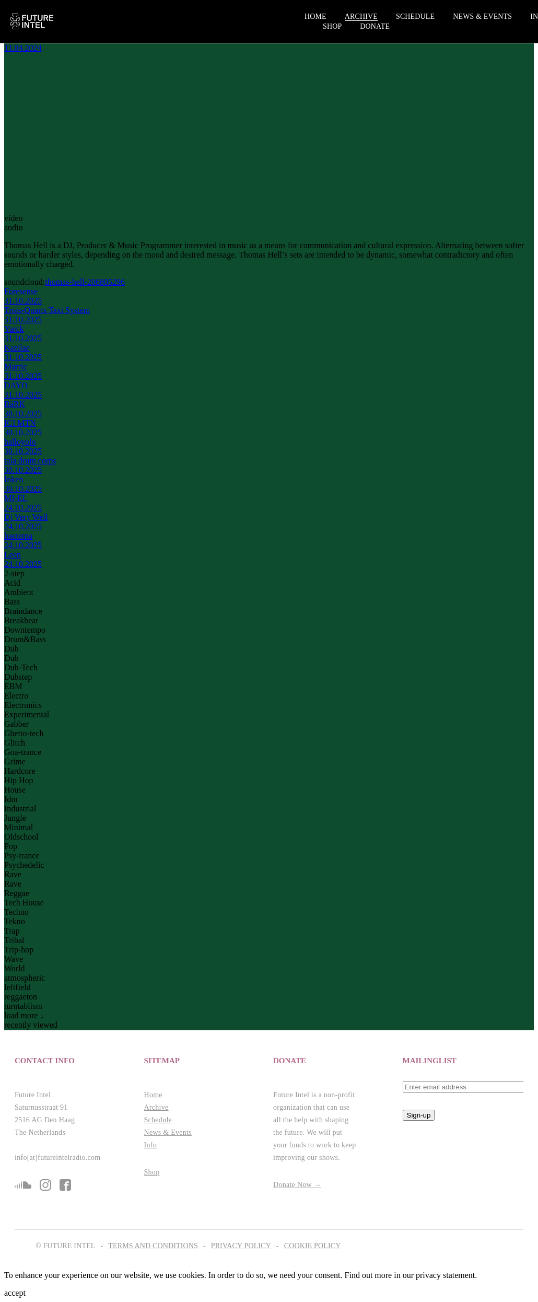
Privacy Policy (241, 1246)
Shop (332, 26)
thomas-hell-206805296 (85, 281)
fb (65, 1185)
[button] (75, 1061)
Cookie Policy (312, 1246)
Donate (375, 26)
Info (150, 1145)
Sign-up (419, 1115)
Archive (361, 16)
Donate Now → (297, 1185)
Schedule (415, 16)
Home (315, 16)
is (45, 1185)
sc (23, 1185)
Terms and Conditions (153, 1246)
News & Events (482, 16)
